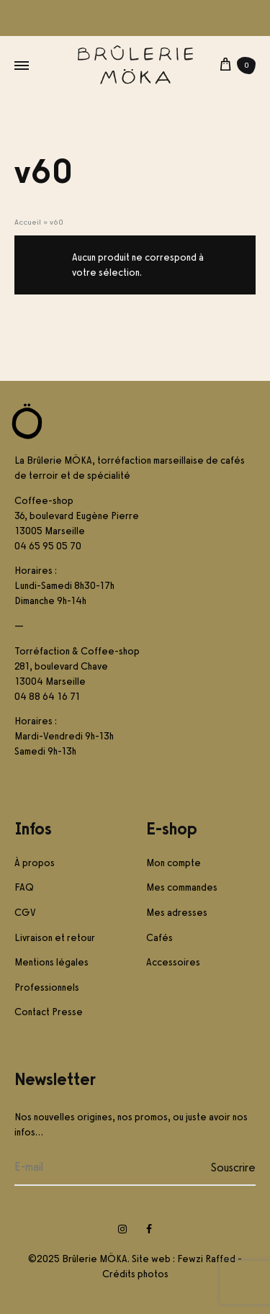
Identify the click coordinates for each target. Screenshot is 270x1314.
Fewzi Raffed (206, 1259)
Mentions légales (51, 962)
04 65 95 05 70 (47, 546)
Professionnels (46, 987)
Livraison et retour (54, 938)
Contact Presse (48, 1012)
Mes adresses (176, 912)
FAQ (24, 887)
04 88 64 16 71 (47, 696)
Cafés (159, 938)
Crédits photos (135, 1274)
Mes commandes (181, 887)
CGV (25, 912)
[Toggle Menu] (21, 65)
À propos (34, 863)
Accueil (27, 222)
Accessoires (173, 962)
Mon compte (173, 863)
